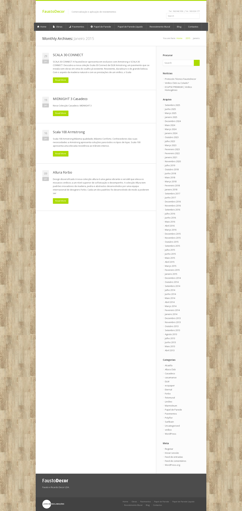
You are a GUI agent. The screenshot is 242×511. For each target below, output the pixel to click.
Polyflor (169, 417)
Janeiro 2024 (171, 133)
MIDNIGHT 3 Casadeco (70, 99)
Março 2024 (170, 129)
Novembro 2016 (173, 205)
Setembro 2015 (172, 245)
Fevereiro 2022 (172, 153)
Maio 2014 (170, 298)
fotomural (170, 397)
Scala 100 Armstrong (69, 132)
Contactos (193, 26)
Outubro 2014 (172, 281)
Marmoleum (171, 405)
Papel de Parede (101, 26)
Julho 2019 (170, 165)
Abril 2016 (170, 225)
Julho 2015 (170, 249)
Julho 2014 (170, 290)
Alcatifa (168, 365)
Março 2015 (170, 265)
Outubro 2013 (172, 326)
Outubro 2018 (172, 169)
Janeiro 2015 (171, 273)
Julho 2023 (170, 141)
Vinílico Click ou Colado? (177, 82)
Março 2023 (170, 145)
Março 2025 (170, 113)
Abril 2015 (170, 261)
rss (193, 6)
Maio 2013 (170, 346)
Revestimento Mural (160, 26)
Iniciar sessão (172, 452)
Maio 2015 (170, 257)
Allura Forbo (62, 172)
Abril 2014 (170, 302)
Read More (60, 79)
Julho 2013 (170, 338)
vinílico (168, 429)
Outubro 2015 (172, 241)
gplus (197, 6)
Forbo (168, 393)
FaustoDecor (53, 11)
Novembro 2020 (173, 161)
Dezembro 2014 (173, 277)
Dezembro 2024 (173, 121)
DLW (167, 381)
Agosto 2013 (171, 334)
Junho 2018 (170, 173)
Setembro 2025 (172, 105)
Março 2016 (170, 229)
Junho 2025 (170, 109)
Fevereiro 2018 (172, 185)
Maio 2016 (170, 221)
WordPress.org (172, 464)
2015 (188, 38)
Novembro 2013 (173, 322)
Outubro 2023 (172, 137)
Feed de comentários (175, 460)
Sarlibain (169, 421)
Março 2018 (170, 181)
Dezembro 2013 (173, 318)
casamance (171, 377)
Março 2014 (170, 306)
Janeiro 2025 (171, 117)
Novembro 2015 (173, 237)
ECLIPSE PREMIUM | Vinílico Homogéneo (178, 88)
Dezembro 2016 (173, 201)
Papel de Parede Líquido (130, 26)
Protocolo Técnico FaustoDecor (180, 78)
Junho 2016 (170, 217)
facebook (176, 6)
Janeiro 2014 (171, 314)
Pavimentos (76, 26)
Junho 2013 (170, 342)
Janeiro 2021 (171, 157)
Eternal (168, 389)
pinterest (189, 6)
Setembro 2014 (172, 286)
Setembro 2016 (172, 209)
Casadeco (170, 373)
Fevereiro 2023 (172, 149)
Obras (57, 26)
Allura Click (170, 369)
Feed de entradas (174, 456)
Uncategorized (172, 425)
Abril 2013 (170, 350)
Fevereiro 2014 (172, 310)
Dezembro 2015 (173, 233)
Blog (179, 26)
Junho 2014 (170, 294)
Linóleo (168, 401)
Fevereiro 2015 (172, 269)
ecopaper (170, 385)
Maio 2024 (170, 125)
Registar (169, 448)
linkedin (180, 6)
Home (41, 26)
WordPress (170, 433)
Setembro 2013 (172, 330)
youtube (184, 6)
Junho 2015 (170, 253)
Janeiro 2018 (171, 189)
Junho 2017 (170, 197)
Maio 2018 (170, 177)
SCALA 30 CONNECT (68, 55)
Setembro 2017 (172, 193)
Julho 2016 (170, 213)
